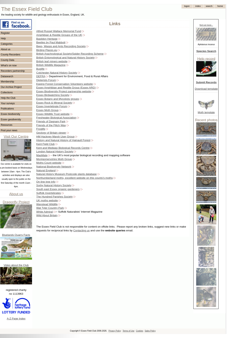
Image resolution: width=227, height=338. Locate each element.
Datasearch (7, 76)
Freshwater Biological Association (56, 117)
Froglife (40, 128)
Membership (7, 81)
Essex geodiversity (11, 119)
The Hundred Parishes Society (54, 196)
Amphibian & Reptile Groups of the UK (59, 34)
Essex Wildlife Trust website (52, 113)
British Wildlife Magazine (50, 65)
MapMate (42, 155)
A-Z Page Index (16, 318)
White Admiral (44, 211)
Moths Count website (48, 162)
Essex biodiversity (10, 114)
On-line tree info (45, 181)
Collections (7, 92)
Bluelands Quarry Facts (16, 234)
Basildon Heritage (46, 38)
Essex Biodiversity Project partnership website (63, 91)
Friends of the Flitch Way (51, 125)
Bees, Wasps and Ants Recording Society (61, 46)
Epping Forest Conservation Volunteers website (64, 83)
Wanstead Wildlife (47, 204)
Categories (6, 44)
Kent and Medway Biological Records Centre (62, 147)
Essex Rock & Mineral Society (54, 102)
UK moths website (47, 200)
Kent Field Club (45, 144)
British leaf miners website (51, 61)
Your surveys (8, 103)
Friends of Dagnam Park (50, 121)
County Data (7, 60)
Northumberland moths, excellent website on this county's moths (74, 177)
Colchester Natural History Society (56, 72)
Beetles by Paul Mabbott (50, 42)
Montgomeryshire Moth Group (54, 159)
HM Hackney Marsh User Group (55, 136)
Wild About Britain (46, 215)
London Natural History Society (54, 151)
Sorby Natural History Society (53, 185)
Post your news (9, 130)
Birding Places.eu (46, 50)
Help (3, 38)
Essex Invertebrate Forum (51, 106)
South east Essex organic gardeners (58, 189)
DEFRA (40, 76)
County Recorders (10, 54)
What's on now (9, 65)
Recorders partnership (13, 71)
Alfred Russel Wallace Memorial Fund (58, 31)
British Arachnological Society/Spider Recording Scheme (70, 53)
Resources (6, 125)
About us (5, 49)
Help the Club (8, 98)
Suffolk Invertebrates (48, 192)
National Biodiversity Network (53, 166)
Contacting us (81, 230)
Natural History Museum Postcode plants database (66, 174)
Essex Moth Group (47, 110)
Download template (206, 88)
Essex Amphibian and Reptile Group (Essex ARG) (66, 87)
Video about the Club (16, 265)
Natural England (46, 170)
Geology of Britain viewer (51, 132)
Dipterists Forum (46, 80)
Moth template (206, 112)
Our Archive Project (11, 87)
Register (5, 33)
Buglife (40, 68)
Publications (7, 108)
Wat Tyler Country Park (50, 207)
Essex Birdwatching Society (52, 95)
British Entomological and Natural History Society (65, 57)
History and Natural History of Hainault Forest (63, 140)
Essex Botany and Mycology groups (57, 98)
